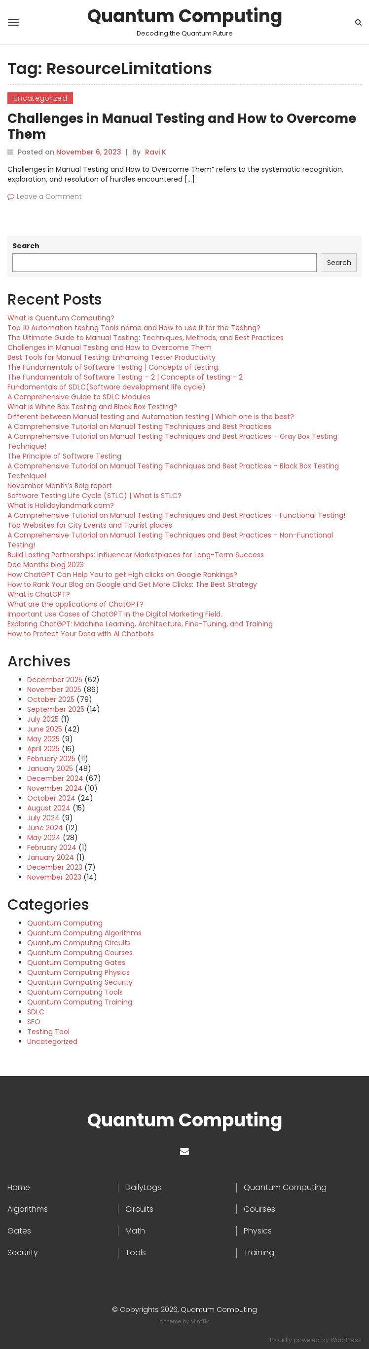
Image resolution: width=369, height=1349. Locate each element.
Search (25, 246)
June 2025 (44, 729)
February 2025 (51, 759)
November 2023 (54, 877)
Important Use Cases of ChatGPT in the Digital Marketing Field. (114, 614)
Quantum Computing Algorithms (84, 933)
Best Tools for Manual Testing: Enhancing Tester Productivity (111, 357)
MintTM (200, 1321)
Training (259, 1253)
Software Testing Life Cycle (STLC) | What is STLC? (94, 496)
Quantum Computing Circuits (79, 943)
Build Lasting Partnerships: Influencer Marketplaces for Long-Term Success (135, 555)
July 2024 (43, 818)
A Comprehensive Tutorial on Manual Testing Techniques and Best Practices (139, 426)
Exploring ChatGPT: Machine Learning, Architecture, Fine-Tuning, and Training (140, 624)
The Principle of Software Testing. (65, 456)
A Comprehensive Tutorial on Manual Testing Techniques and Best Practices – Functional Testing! (176, 515)
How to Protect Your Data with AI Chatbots (80, 634)
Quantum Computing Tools (75, 992)
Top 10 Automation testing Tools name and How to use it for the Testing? (133, 328)
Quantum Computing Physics (78, 972)
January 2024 (50, 857)
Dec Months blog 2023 (45, 565)
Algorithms (27, 1209)
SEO (33, 1022)
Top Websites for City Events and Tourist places (89, 525)
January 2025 (50, 768)
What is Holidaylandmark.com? (60, 505)
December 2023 (54, 867)
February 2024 (51, 847)
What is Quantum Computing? (60, 318)
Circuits (139, 1209)
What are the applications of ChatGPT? (75, 604)
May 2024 (44, 838)
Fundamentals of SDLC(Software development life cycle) (106, 387)
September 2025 (55, 709)
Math (135, 1231)
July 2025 (43, 719)
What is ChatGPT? (38, 594)
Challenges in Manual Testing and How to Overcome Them (181, 126)
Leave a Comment (49, 196)
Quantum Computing (184, 16)
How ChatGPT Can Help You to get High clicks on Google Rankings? (122, 574)
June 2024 (45, 828)
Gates (19, 1231)
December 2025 (54, 680)
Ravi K (155, 152)
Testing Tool (48, 1032)
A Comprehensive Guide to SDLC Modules (78, 397)
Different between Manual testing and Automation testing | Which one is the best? (150, 417)
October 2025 (50, 699)
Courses (259, 1209)
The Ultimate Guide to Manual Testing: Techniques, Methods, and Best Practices (145, 338)
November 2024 (54, 788)
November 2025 (54, 689)
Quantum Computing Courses (80, 953)
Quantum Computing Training (79, 1002)
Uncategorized (40, 98)
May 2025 (43, 739)
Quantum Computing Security (80, 982)
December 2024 (55, 778)
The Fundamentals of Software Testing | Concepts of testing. (113, 367)
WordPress (346, 1340)
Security (22, 1253)
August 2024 (49, 808)
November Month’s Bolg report (59, 486)
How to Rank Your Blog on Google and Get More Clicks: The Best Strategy (132, 584)
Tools (135, 1253)
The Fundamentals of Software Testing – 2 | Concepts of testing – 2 (125, 377)
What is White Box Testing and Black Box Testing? (92, 407)
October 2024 (51, 798)
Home (18, 1188)
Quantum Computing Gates (76, 962)
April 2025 (43, 749)
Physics (258, 1231)
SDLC (35, 1012)
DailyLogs (143, 1188)
